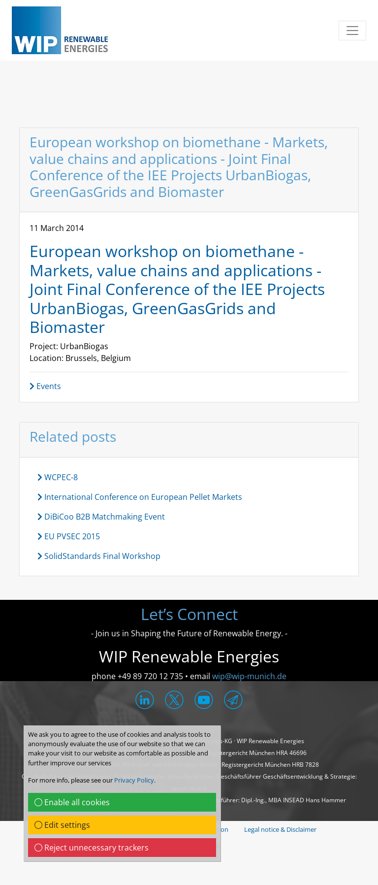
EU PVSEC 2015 (68, 536)
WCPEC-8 (57, 477)
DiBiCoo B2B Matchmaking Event (101, 516)
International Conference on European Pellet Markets (139, 497)
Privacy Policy (134, 780)
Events (45, 386)
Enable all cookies (72, 802)
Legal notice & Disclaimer (280, 829)
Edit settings (62, 824)
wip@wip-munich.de (249, 676)
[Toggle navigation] (352, 30)
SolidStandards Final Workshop (98, 556)
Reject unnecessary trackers (91, 847)
